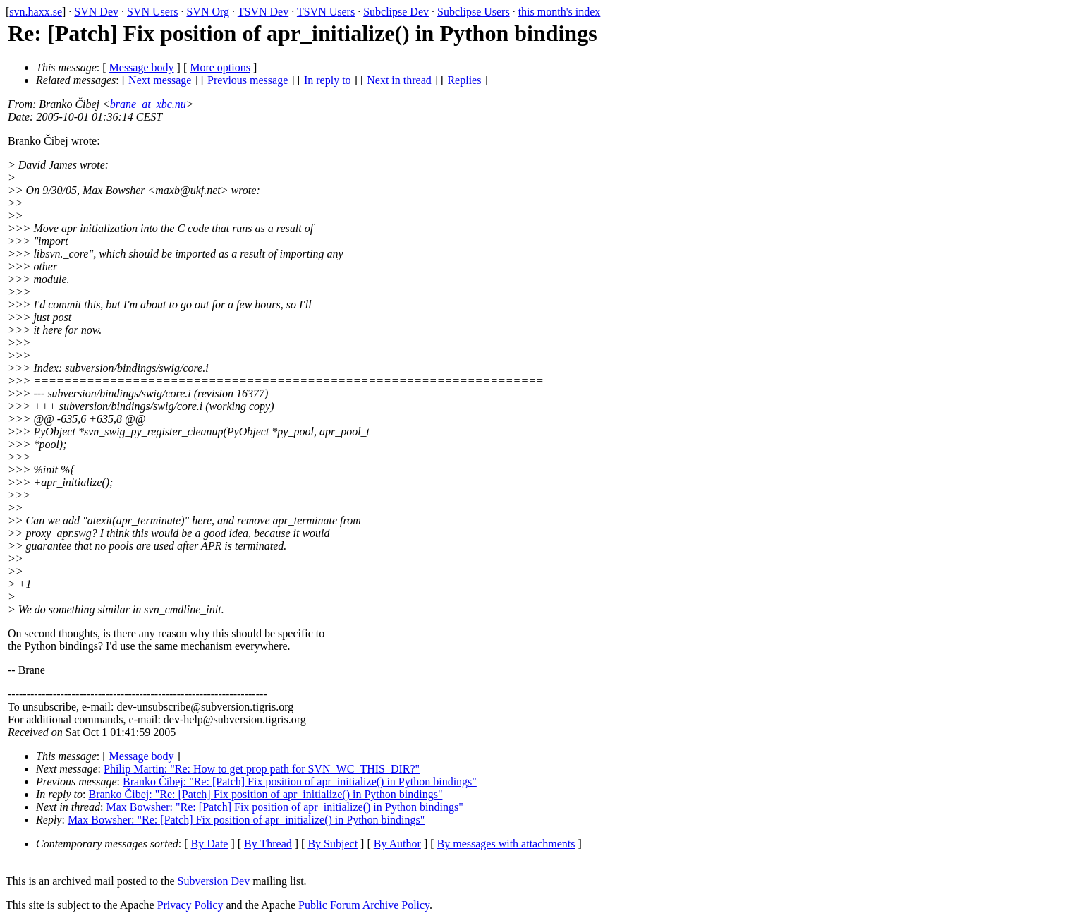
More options (220, 67)
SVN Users (152, 12)
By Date (209, 844)
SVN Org (207, 12)
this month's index (559, 12)
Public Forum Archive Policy (363, 905)
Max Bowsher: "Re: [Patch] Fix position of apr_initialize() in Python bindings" (284, 807)
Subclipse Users (473, 12)
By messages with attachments (506, 844)
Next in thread (399, 80)
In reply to (327, 80)
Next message (159, 80)
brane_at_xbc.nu (148, 104)
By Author (397, 844)
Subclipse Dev (396, 12)
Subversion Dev (214, 881)
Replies (464, 80)
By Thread (268, 844)
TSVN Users (326, 12)
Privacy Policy (190, 905)
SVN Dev (96, 12)
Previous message (247, 80)
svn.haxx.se (35, 12)
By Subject (332, 844)
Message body (141, 67)
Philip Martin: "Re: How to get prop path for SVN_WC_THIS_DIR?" (262, 769)
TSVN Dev (263, 12)
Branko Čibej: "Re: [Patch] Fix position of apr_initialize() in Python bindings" (300, 782)
